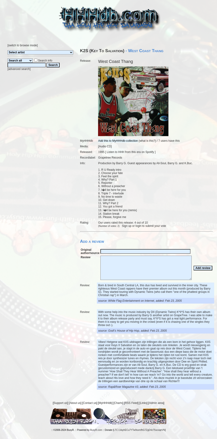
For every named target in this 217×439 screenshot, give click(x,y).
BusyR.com (96, 430)
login (138, 226)
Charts (118, 403)
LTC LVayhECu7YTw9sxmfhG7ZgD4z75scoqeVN (139, 430)
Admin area (156, 403)
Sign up (127, 226)
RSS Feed (131, 403)
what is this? (147, 140)
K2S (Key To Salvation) (102, 50)
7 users (163, 140)
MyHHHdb (105, 403)
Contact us (89, 403)
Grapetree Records (110, 157)
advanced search (19, 69)
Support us (60, 403)
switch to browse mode (22, 45)
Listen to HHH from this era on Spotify (130, 152)
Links (143, 403)
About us (74, 403)
